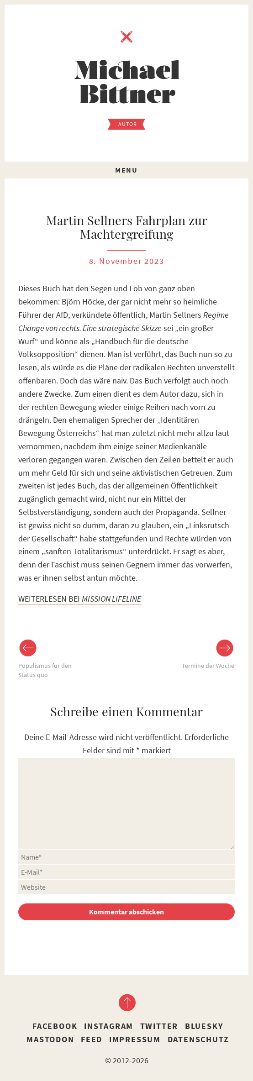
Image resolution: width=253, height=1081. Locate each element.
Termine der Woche (208, 665)
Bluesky (204, 1026)
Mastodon (50, 1039)
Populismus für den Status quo (45, 670)
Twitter (159, 1026)
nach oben (126, 1002)
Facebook (54, 1026)
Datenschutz (198, 1039)
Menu (126, 169)
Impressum (135, 1039)
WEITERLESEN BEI (79, 598)
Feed (91, 1039)
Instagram (108, 1026)
